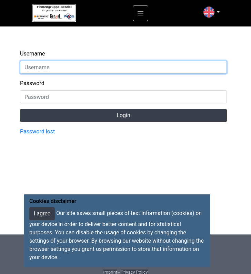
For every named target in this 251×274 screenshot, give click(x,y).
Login (123, 115)
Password (32, 83)
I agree (42, 213)
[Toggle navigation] (140, 13)
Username (32, 53)
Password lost (37, 131)
